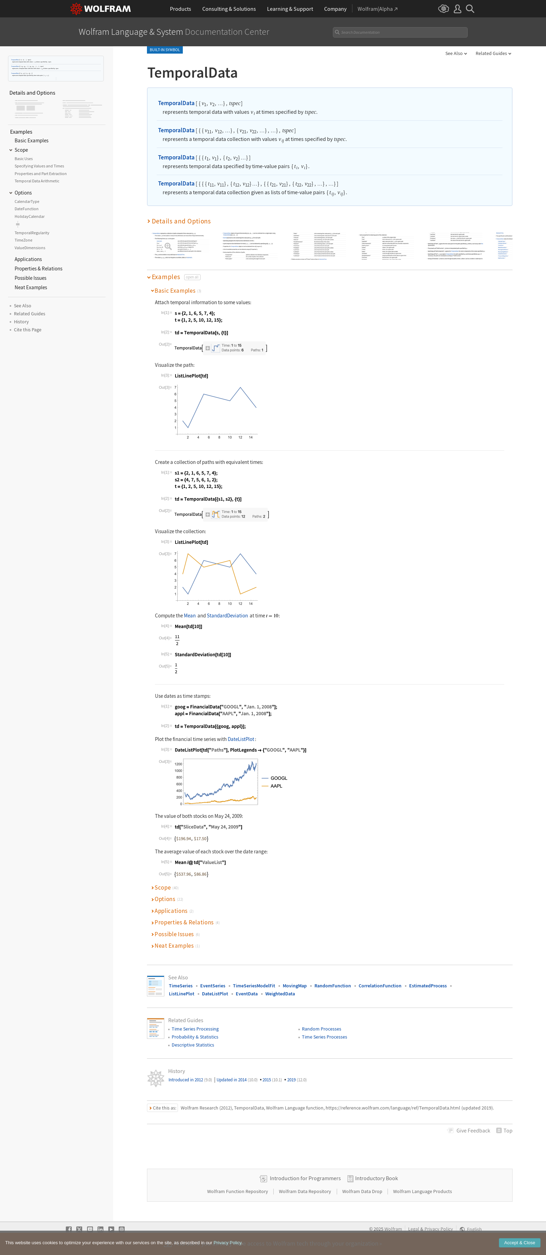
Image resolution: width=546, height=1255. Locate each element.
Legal (413, 1229)
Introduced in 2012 (190, 1080)
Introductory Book (376, 1178)
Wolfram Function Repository (238, 1191)
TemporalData (15, 60)
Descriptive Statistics (193, 1045)
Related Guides (491, 53)
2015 (272, 1080)
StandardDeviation (227, 615)
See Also (454, 53)
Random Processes (321, 1029)
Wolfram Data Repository (305, 1191)
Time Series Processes (324, 1037)
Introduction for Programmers (305, 1178)
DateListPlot (241, 739)
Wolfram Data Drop (362, 1191)
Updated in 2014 (237, 1080)
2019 (297, 1080)
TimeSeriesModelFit (254, 985)
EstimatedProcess (428, 985)
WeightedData (280, 993)
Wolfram (393, 1229)
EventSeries (212, 985)
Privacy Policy (438, 1229)
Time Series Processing (195, 1029)
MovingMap (295, 985)
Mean (190, 615)
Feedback (473, 1130)
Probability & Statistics (195, 1037)
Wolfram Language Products (422, 1191)
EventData (247, 993)
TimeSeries (181, 985)
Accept (519, 1247)
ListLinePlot (181, 993)
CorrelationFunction (380, 985)
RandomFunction (332, 985)
